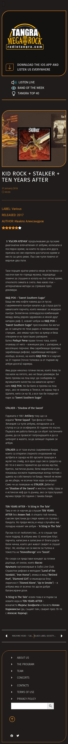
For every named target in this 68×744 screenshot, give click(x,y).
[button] (3, 4)
